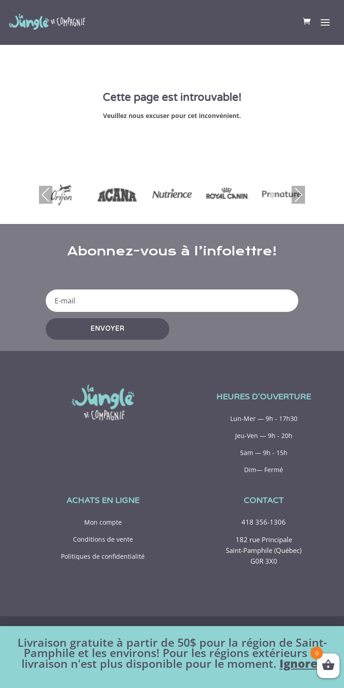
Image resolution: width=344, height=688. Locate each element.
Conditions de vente (103, 539)
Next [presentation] (298, 194)
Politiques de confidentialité (103, 556)
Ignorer (301, 663)
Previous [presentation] (45, 194)
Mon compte (103, 522)
